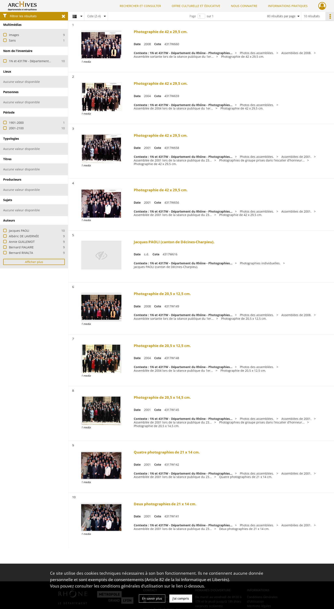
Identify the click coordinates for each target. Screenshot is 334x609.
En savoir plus (152, 598)
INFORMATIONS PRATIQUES (288, 6)
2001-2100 (16, 128)
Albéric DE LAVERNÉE (24, 236)
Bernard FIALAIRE (21, 247)
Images (14, 35)
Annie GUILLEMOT (22, 242)
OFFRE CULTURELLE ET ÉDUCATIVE (196, 6)
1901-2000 (16, 123)
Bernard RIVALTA (21, 253)
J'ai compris (181, 598)
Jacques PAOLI (19, 231)
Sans (12, 40)
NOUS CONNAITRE (244, 6)
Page (193, 16)
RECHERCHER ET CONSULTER (140, 6)
